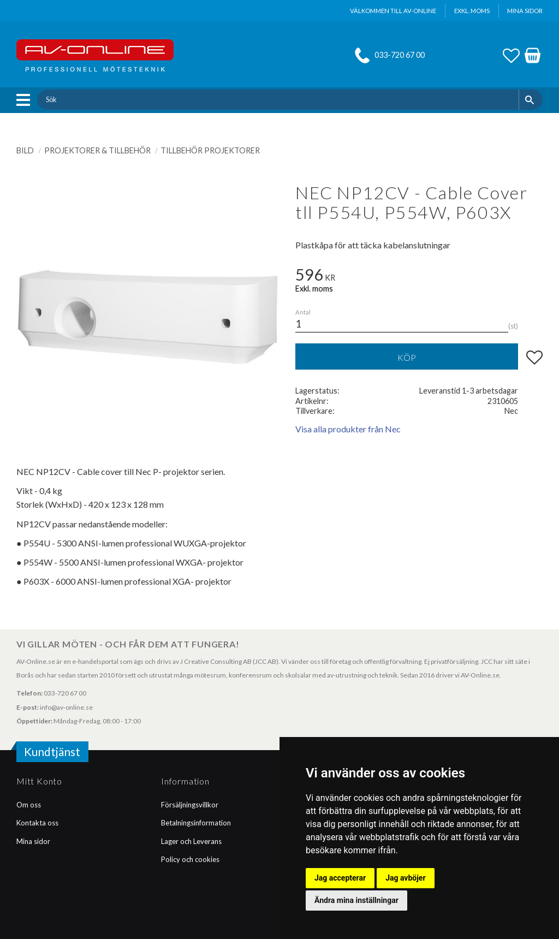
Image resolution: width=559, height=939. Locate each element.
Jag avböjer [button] (405, 877)
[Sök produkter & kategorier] (277, 99)
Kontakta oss (37, 822)
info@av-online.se (66, 707)
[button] (25, 100)
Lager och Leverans (191, 841)
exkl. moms (472, 10)
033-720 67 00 (399, 55)
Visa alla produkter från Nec (348, 429)
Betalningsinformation (196, 822)
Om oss (28, 804)
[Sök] (531, 99)
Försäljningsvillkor (189, 804)
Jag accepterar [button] (340, 877)
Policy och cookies (190, 859)
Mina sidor (33, 841)
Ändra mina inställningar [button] (356, 900)
